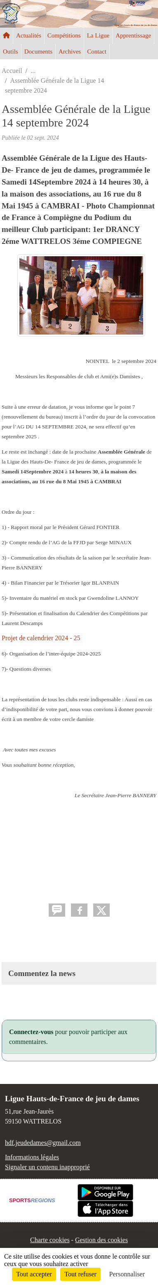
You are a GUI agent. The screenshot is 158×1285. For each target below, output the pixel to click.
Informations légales (32, 1157)
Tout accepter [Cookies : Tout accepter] (34, 1274)
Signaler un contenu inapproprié (47, 1166)
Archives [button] (70, 51)
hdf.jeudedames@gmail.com (43, 1142)
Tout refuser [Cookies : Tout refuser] (80, 1274)
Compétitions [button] (64, 35)
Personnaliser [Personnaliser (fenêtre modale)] (127, 1274)
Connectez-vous (31, 1031)
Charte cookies (50, 1239)
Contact (96, 51)
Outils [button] (10, 51)
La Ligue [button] (98, 35)
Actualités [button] (28, 35)
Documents (38, 51)
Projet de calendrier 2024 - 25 (41, 637)
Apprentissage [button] (133, 35)
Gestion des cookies (101, 1239)
